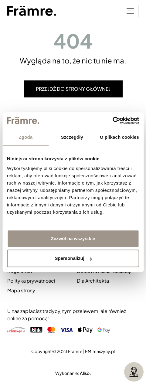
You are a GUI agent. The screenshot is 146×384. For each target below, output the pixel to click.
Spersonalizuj (73, 258)
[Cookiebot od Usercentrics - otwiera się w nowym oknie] (112, 120)
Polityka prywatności (31, 280)
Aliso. (85, 373)
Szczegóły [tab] (72, 137)
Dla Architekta (93, 280)
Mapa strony (21, 290)
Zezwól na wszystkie (73, 238)
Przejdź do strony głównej (73, 89)
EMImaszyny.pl (100, 351)
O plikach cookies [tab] (119, 137)
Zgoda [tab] (26, 137)
